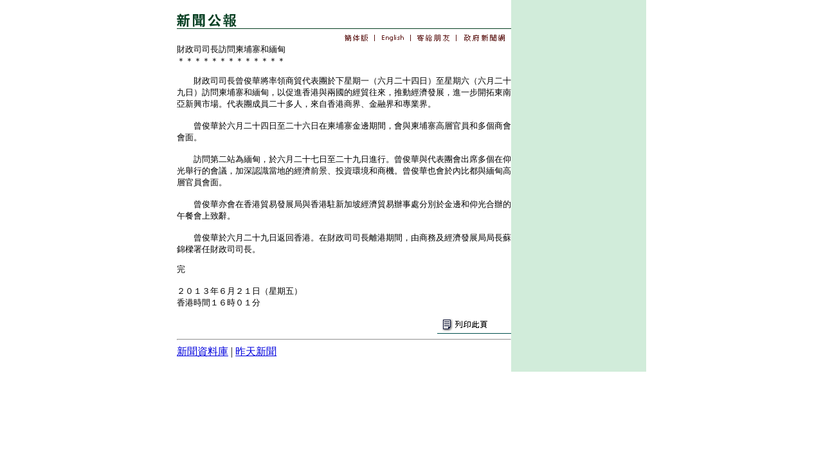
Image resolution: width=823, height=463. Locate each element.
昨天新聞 (255, 351)
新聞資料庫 (202, 351)
